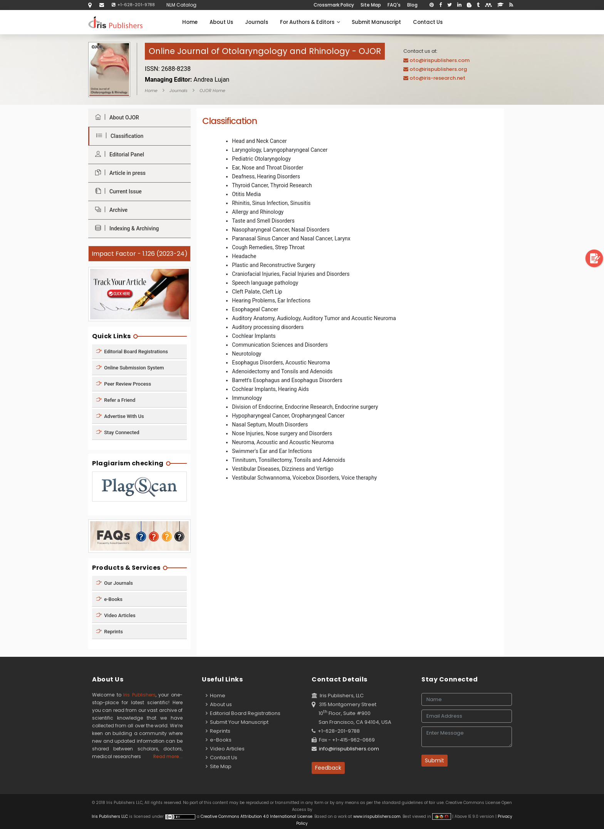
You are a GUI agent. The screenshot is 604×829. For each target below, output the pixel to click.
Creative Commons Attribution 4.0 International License (256, 816)
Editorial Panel (117, 154)
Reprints (109, 631)
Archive (109, 209)
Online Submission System (130, 367)
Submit (434, 760)
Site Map (371, 5)
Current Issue (116, 191)
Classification (117, 136)
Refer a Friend (115, 399)
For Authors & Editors (310, 22)
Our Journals (114, 583)
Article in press (118, 172)
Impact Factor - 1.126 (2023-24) (140, 253)
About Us (221, 22)
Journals (256, 22)
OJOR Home (212, 90)
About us (219, 704)
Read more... (168, 756)
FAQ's (394, 5)
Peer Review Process (123, 383)
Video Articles (116, 615)
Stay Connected (117, 432)
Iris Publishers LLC (110, 816)
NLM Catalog (181, 5)
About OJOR (115, 117)
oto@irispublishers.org (438, 69)
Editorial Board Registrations (132, 351)
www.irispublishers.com (377, 816)
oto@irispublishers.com (439, 60)
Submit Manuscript (376, 22)
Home (190, 22)
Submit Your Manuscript (237, 722)
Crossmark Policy (334, 5)
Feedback (328, 768)
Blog (412, 5)
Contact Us (428, 22)
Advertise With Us (120, 416)
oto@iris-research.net (437, 78)
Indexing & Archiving (125, 228)
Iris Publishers (139, 694)
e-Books (109, 599)
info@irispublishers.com (349, 748)
